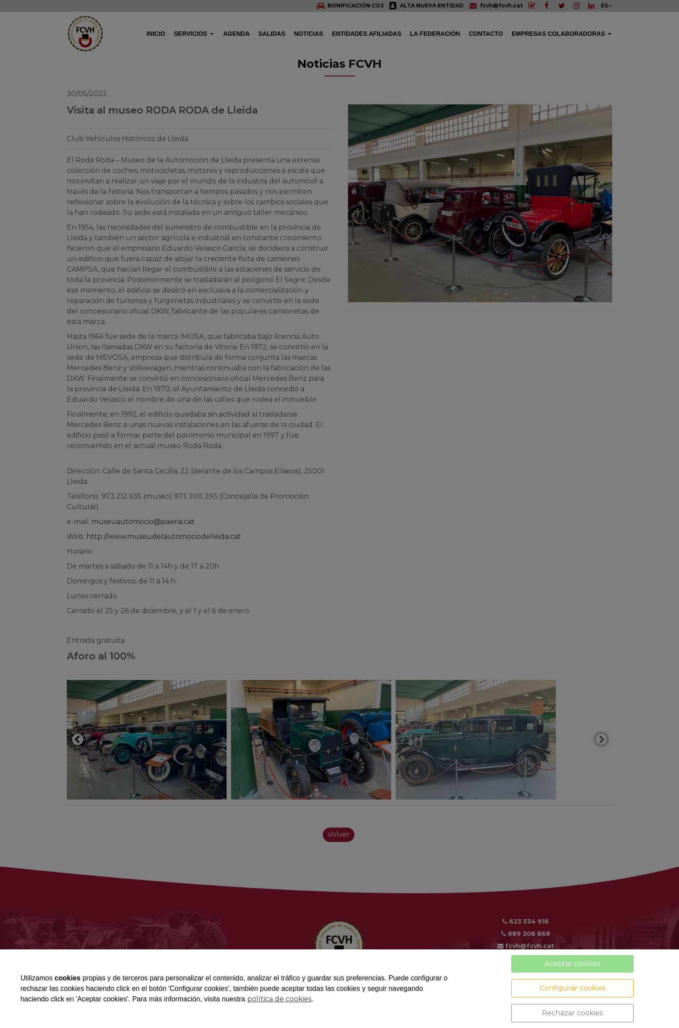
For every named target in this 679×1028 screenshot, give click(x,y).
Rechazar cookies (572, 1013)
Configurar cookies (572, 988)
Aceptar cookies (572, 963)
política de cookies (279, 999)
